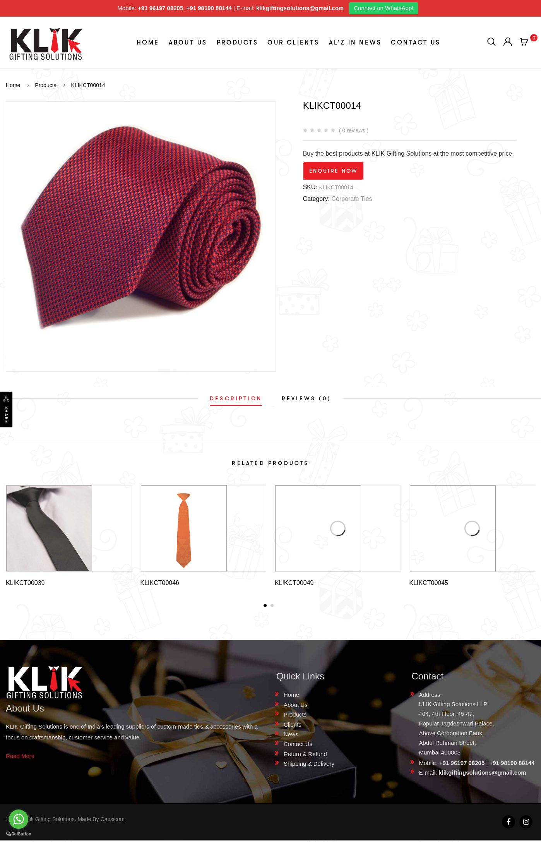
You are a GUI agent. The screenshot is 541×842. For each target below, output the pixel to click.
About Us (188, 42)
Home (148, 42)
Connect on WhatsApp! (383, 8)
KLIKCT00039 (25, 583)
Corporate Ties (351, 198)
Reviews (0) (306, 398)
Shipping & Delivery (309, 765)
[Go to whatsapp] (18, 819)
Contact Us (415, 42)
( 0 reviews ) (353, 130)
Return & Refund (305, 755)
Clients (292, 726)
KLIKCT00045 (429, 583)
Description (236, 398)
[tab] (236, 398)
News (291, 735)
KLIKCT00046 (160, 583)
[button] (265, 607)
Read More (20, 757)
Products (238, 42)
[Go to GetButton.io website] (18, 834)
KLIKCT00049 (294, 583)
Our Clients (293, 42)
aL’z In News (355, 42)
